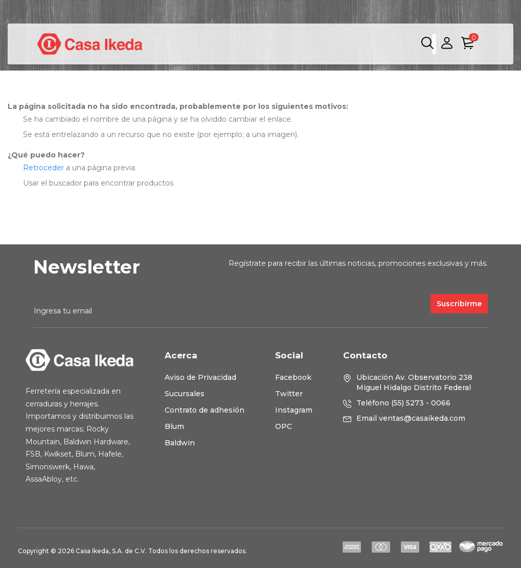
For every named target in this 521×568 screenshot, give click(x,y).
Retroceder (43, 167)
